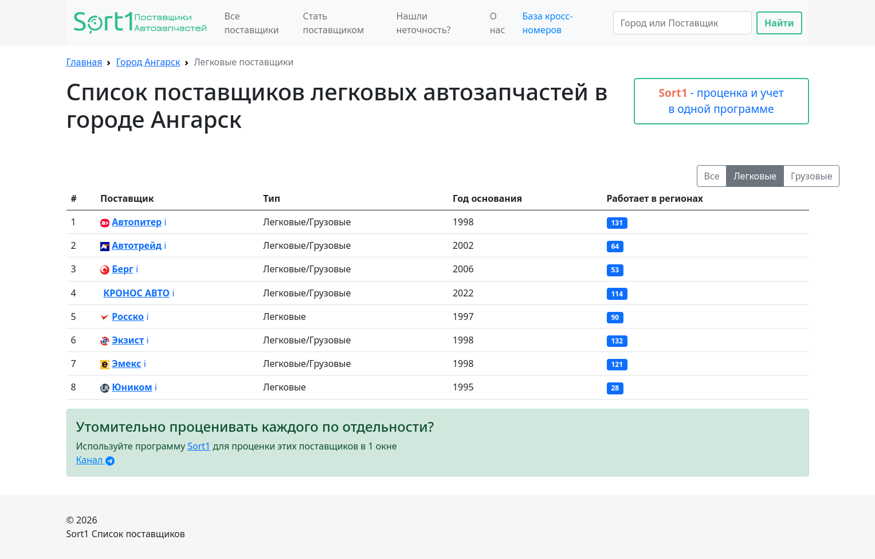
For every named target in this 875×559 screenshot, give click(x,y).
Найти (779, 23)
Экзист (128, 340)
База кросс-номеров (547, 23)
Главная (84, 62)
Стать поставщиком (333, 23)
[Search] (682, 22)
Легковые (754, 176)
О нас (497, 23)
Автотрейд (137, 245)
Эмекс (126, 363)
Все (712, 176)
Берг (123, 269)
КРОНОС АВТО (136, 293)
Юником (132, 387)
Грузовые (811, 176)
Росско (128, 316)
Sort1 (198, 446)
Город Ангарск (148, 62)
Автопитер (137, 222)
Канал (95, 460)
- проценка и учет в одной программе (720, 101)
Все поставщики (252, 23)
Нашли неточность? (424, 23)
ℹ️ (165, 222)
